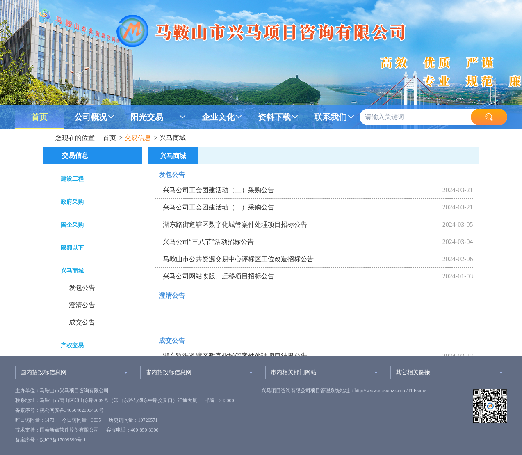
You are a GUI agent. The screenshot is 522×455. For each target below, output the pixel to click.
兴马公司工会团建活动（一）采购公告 (218, 207)
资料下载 (274, 117)
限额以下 (72, 248)
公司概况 (90, 117)
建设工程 (72, 179)
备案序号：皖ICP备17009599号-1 (50, 440)
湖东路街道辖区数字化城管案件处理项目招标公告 (235, 224)
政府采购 (72, 202)
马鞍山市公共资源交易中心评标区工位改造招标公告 (238, 258)
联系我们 (330, 117)
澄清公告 (82, 304)
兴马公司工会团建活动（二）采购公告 (218, 189)
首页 (39, 117)
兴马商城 (173, 137)
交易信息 (138, 137)
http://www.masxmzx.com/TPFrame (390, 390)
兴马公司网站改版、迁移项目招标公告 (218, 276)
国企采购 (72, 225)
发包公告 (82, 287)
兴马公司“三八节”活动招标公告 (208, 241)
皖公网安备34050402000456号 (72, 410)
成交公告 (82, 322)
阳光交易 (146, 117)
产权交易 (72, 345)
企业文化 (218, 117)
